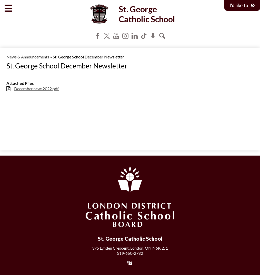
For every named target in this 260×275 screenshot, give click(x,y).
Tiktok (144, 36)
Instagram (125, 36)
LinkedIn (135, 36)
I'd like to (242, 5)
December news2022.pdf (36, 88)
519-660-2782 (130, 253)
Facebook (98, 36)
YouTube (116, 36)
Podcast (153, 36)
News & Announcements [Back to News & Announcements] (27, 56)
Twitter (107, 36)
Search (162, 36)
